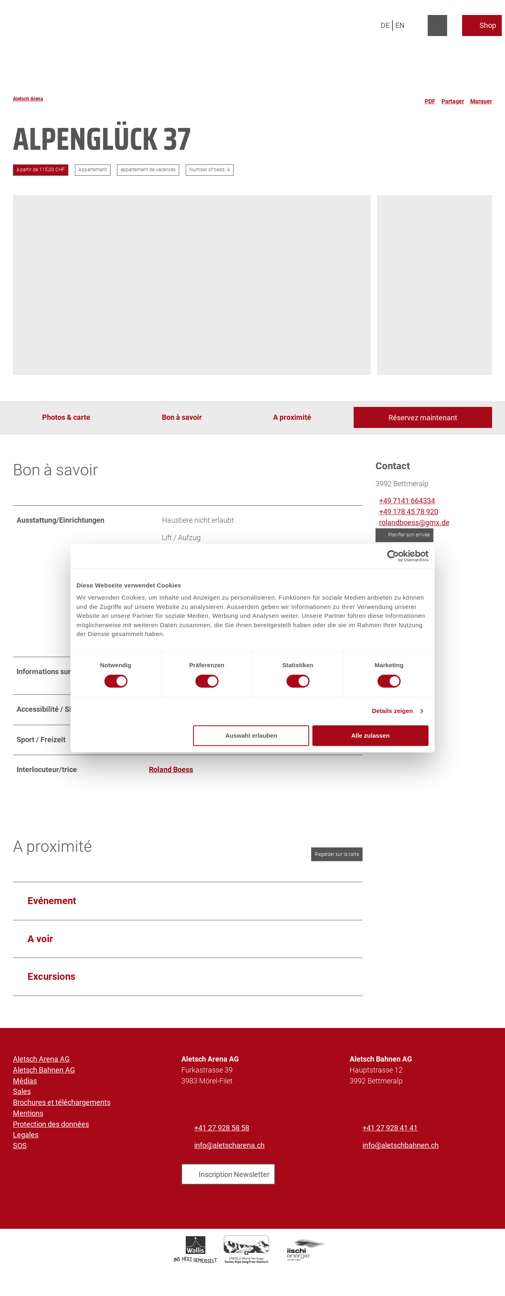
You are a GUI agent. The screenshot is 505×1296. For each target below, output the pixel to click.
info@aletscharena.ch (229, 1145)
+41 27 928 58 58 (221, 1128)
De (385, 25)
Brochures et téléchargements (61, 1102)
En (400, 25)
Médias (25, 1081)
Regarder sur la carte (337, 854)
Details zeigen (392, 711)
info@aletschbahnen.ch (401, 1145)
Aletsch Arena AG (41, 1059)
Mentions (28, 1113)
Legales (25, 1135)
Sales (22, 1091)
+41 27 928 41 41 (390, 1128)
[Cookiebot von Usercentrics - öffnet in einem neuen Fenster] (393, 556)
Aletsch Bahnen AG (44, 1070)
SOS (20, 1145)
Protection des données (51, 1124)
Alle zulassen (370, 735)
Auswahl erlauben (251, 735)
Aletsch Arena (28, 99)
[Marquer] (481, 99)
